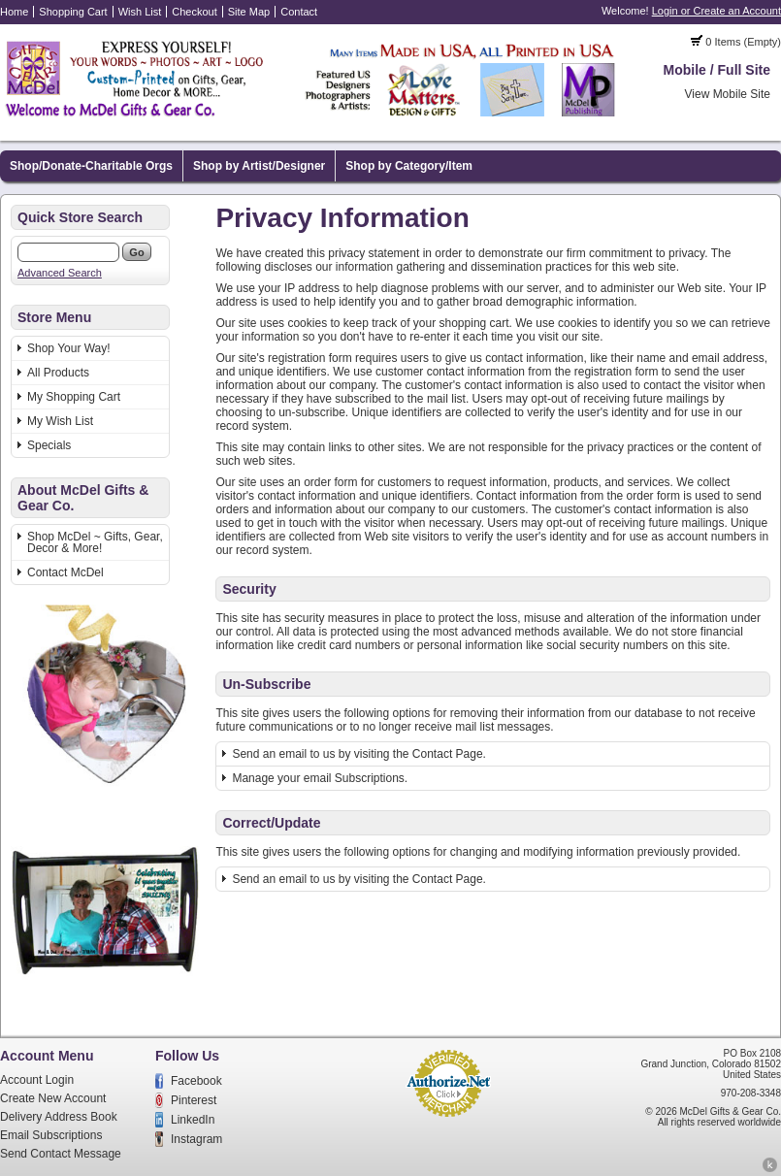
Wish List (140, 11)
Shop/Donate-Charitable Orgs (91, 166)
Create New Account (53, 1098)
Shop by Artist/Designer (259, 166)
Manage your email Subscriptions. (319, 778)
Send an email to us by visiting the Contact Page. (359, 754)
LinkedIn (192, 1120)
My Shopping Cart (73, 397)
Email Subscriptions (51, 1135)
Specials (49, 445)
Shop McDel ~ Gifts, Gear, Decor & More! (95, 542)
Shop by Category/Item (408, 166)
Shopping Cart (73, 11)
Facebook (196, 1081)
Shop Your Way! (69, 348)
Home (14, 11)
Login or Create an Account (716, 10)
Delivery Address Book (58, 1117)
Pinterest (193, 1100)
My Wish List (60, 421)
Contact (298, 11)
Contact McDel (65, 572)
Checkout (194, 11)
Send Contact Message (60, 1153)
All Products (58, 372)
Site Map (249, 11)
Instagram (196, 1139)
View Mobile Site (728, 94)
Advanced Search (59, 272)
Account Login (37, 1080)
